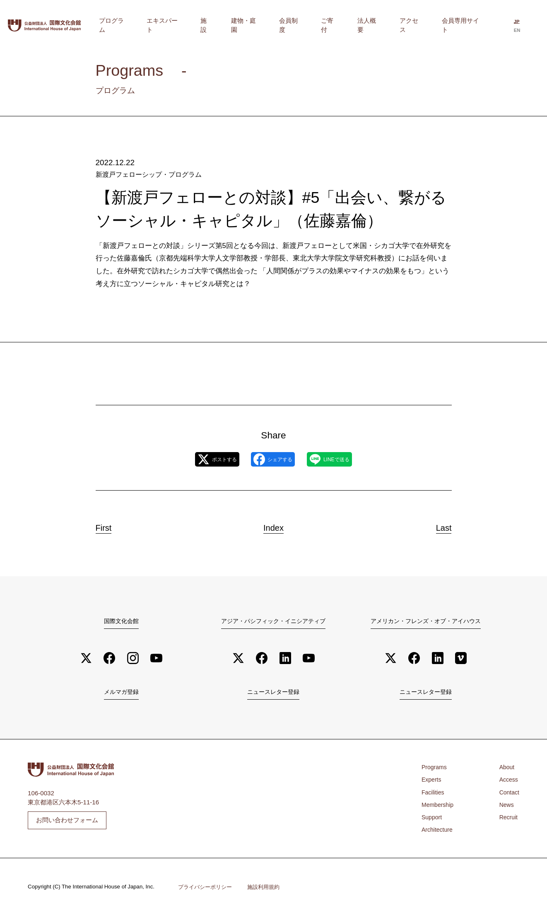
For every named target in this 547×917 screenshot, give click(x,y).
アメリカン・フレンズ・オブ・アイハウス (426, 621)
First (111, 525)
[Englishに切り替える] (528, 26)
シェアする (273, 459)
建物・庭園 (293, 25)
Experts (432, 781)
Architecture (438, 831)
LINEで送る (343, 459)
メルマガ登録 (121, 693)
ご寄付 (359, 25)
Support (432, 819)
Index (273, 525)
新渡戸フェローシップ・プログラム (145, 174)
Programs (435, 769)
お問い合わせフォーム (67, 821)
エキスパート (232, 25)
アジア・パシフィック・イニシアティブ (273, 621)
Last (436, 525)
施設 (264, 25)
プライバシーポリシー (207, 889)
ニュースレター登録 (273, 693)
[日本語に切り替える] (515, 26)
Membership (439, 806)
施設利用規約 (268, 889)
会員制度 (329, 25)
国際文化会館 (121, 621)
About (506, 769)
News (505, 806)
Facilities (434, 793)
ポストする (203, 459)
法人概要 (388, 25)
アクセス (421, 25)
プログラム (189, 25)
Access (508, 781)
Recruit (508, 819)
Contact (508, 793)
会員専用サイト (463, 25)
